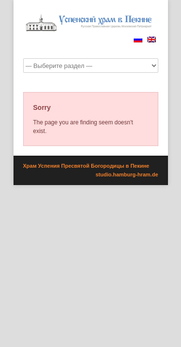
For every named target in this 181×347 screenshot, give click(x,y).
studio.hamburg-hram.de (127, 174)
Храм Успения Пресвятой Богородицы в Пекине (86, 166)
